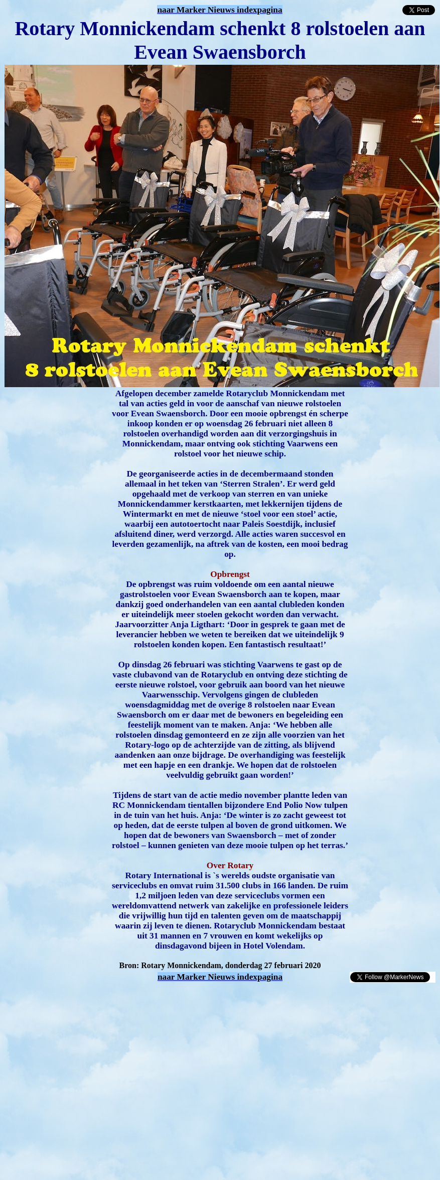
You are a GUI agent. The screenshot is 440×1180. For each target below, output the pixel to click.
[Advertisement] (121, 998)
